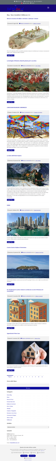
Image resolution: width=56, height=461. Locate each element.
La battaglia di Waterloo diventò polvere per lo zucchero (21, 61)
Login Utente (26, 3)
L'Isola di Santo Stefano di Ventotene (16, 247)
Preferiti (32, 3)
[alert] (28, 453)
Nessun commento (24, 23)
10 (38, 376)
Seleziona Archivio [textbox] (11, 427)
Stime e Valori (10, 417)
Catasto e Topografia (11, 410)
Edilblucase (9, 419)
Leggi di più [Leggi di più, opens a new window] (42, 450)
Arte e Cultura (38, 65)
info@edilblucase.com (28, 1)
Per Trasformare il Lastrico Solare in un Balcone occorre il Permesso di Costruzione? (25, 290)
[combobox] (28, 427)
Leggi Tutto (10, 55)
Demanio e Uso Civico (38, 112)
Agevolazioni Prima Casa (13, 333)
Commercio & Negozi (11, 415)
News (8, 397)
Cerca (28, 388)
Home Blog (9, 394)
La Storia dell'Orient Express (14, 155)
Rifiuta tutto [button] (32, 455)
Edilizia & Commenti (36, 23)
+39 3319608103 (38, 1)
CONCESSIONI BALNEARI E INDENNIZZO (17, 107)
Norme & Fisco (37, 338)
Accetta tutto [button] (24, 455)
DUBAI (8, 205)
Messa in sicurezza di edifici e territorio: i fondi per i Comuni (22, 18)
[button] (12, 452)
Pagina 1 (10, 376)
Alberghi (8, 408)
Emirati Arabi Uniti (37, 210)
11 (42, 376)
